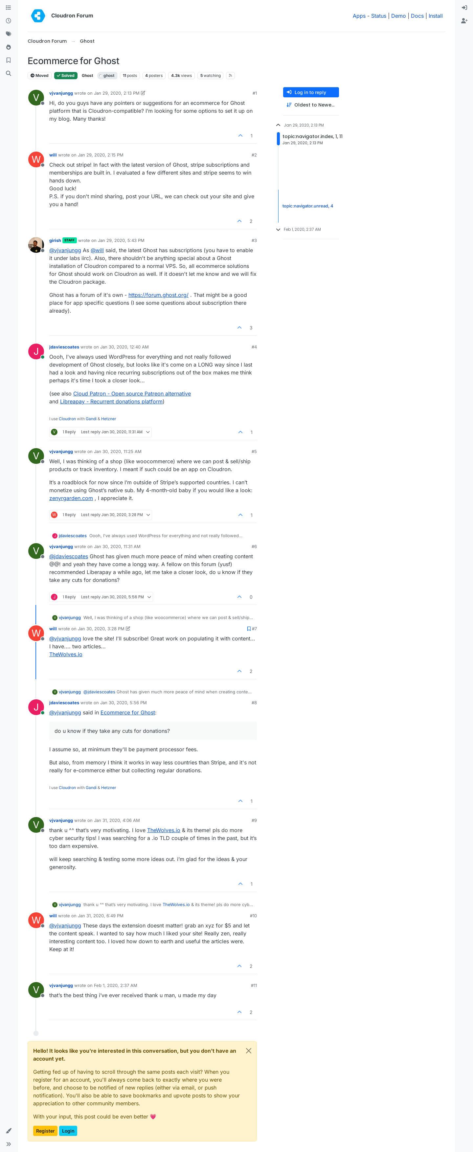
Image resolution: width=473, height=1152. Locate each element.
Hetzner (108, 418)
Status (378, 15)
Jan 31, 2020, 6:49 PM (101, 915)
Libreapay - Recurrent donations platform (111, 401)
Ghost (87, 75)
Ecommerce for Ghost (128, 712)
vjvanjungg (61, 93)
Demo (398, 15)
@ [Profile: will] (97, 250)
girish (55, 240)
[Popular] (8, 47)
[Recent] (8, 21)
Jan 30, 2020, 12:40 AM (124, 346)
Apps (359, 15)
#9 (254, 820)
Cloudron (67, 418)
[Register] (464, 21)
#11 (254, 985)
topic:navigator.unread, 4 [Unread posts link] (307, 205)
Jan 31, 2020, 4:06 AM (117, 820)
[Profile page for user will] (36, 159)
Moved (40, 75)
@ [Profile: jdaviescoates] (68, 556)
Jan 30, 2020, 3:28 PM (101, 628)
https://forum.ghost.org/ (158, 295)
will (53, 154)
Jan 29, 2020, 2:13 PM (117, 93)
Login (68, 1131)
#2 (254, 154)
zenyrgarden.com (71, 498)
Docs (417, 15)
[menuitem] (464, 8)
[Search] (8, 73)
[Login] (464, 8)
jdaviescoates (64, 346)
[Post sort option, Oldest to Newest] (311, 105)
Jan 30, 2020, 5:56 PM (123, 702)
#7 (254, 628)
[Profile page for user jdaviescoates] (36, 351)
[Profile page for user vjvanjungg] (36, 98)
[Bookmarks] (8, 60)
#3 (254, 240)
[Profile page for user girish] (36, 245)
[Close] (249, 1051)
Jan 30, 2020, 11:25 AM (118, 451)
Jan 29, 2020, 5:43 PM (121, 240)
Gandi (91, 418)
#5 (254, 451)
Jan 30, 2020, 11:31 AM (117, 546)
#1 (255, 93)
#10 (253, 915)
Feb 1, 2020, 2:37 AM (115, 985)
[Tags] (8, 34)
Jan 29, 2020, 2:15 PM (101, 154)
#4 (254, 346)
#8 (254, 702)
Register (45, 1131)
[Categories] (8, 8)
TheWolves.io (65, 654)
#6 (254, 546)
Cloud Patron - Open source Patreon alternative (132, 393)
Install (436, 15)
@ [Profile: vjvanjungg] (65, 250)
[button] (8, 1131)
